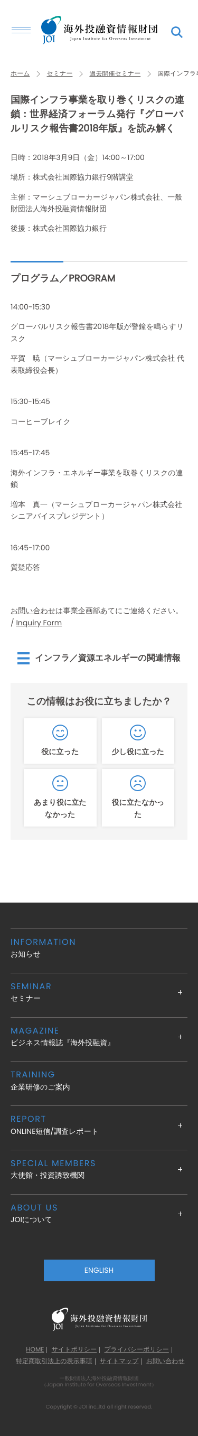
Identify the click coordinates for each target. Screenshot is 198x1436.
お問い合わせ (33, 610)
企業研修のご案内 (99, 1080)
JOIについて (99, 1213)
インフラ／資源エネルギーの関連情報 (107, 658)
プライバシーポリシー (137, 1350)
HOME (35, 1350)
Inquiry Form (39, 622)
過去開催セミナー (114, 73)
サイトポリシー (74, 1350)
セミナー (60, 73)
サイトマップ (119, 1361)
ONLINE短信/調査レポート (99, 1124)
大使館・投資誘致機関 (99, 1169)
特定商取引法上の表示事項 (54, 1361)
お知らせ (99, 947)
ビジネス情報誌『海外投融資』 (99, 1036)
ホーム (20, 73)
